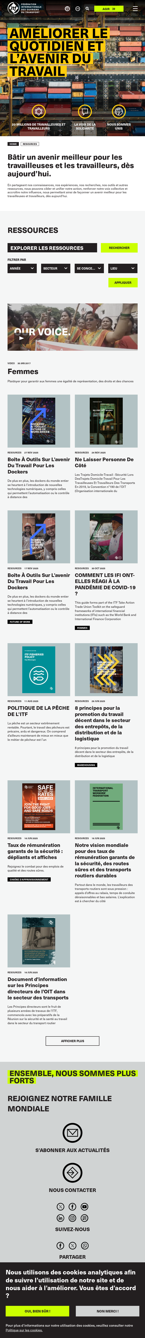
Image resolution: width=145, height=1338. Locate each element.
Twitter (61, 1206)
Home (13, 143)
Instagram (72, 1218)
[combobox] (22, 268)
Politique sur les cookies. (24, 1330)
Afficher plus (72, 1041)
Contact (72, 1174)
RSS (84, 1218)
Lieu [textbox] (113, 268)
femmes (82, 627)
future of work (20, 621)
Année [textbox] (15, 268)
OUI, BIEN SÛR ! (37, 1311)
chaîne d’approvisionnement (29, 879)
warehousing (86, 765)
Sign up (72, 1135)
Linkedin (61, 1218)
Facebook (72, 1206)
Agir (106, 9)
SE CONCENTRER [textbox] (90, 268)
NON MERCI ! (108, 1311)
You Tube (84, 1206)
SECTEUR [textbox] (50, 268)
